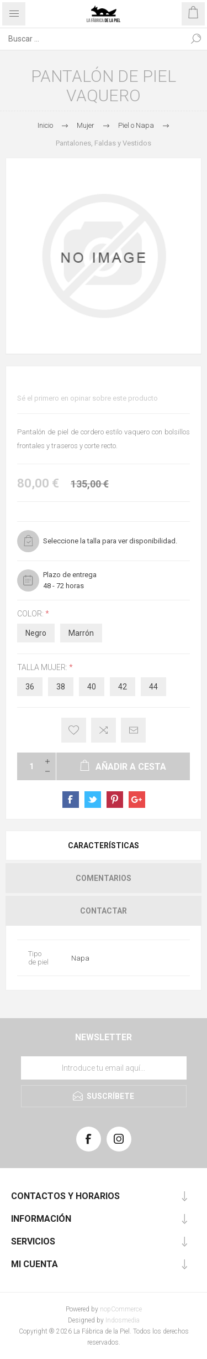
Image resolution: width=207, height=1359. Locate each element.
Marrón (81, 633)
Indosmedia (122, 1320)
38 (60, 686)
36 (29, 686)
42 (122, 686)
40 (91, 686)
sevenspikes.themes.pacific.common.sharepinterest (115, 799)
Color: (31, 613)
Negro (35, 633)
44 (153, 686)
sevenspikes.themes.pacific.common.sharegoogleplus (137, 799)
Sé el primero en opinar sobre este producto (87, 398)
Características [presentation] (103, 845)
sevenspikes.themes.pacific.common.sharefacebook (70, 799)
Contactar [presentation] (103, 910)
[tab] (103, 845)
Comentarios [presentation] (103, 878)
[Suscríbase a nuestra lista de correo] (104, 1068)
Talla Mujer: (43, 667)
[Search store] (92, 39)
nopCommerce (121, 1309)
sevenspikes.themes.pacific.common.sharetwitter (92, 799)
